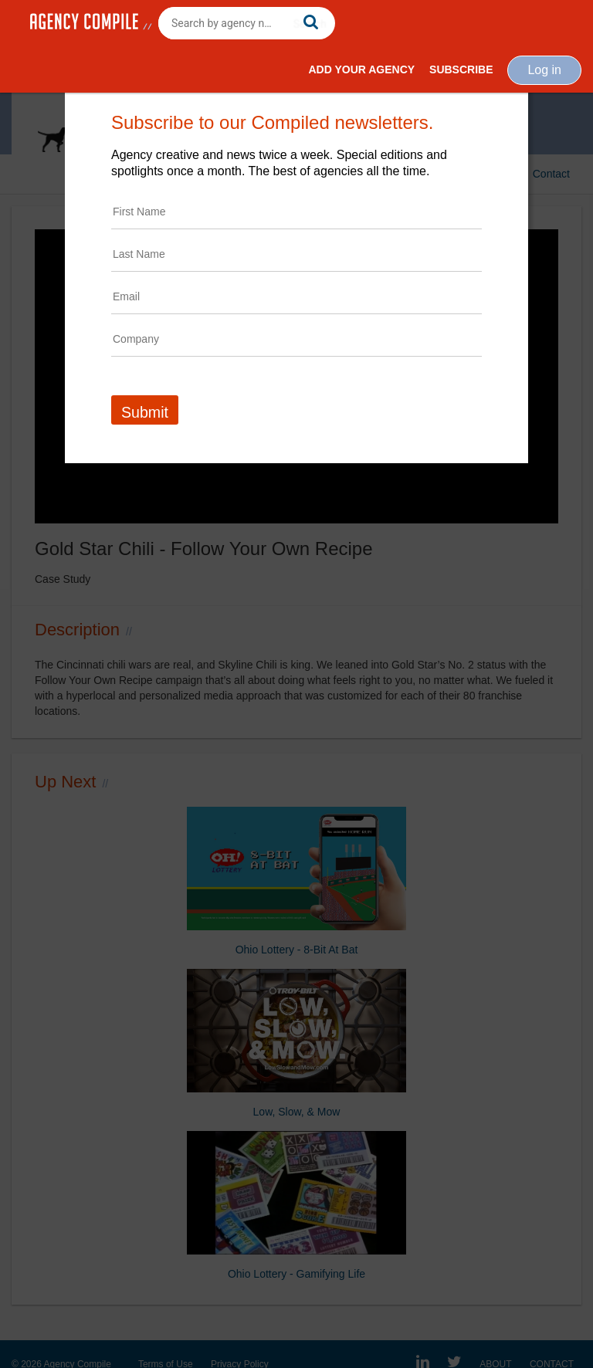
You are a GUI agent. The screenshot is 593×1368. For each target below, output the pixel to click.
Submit (144, 412)
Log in (544, 69)
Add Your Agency (361, 69)
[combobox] (246, 23)
